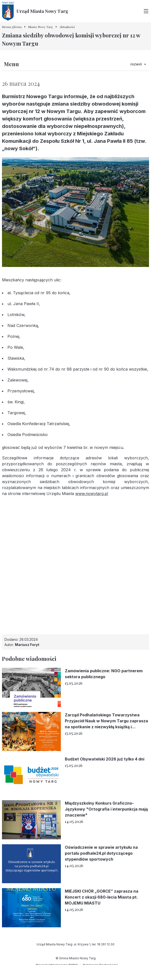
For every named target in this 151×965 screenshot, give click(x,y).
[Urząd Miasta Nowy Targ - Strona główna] (35, 11)
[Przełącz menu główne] (146, 11)
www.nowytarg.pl (91, 493)
